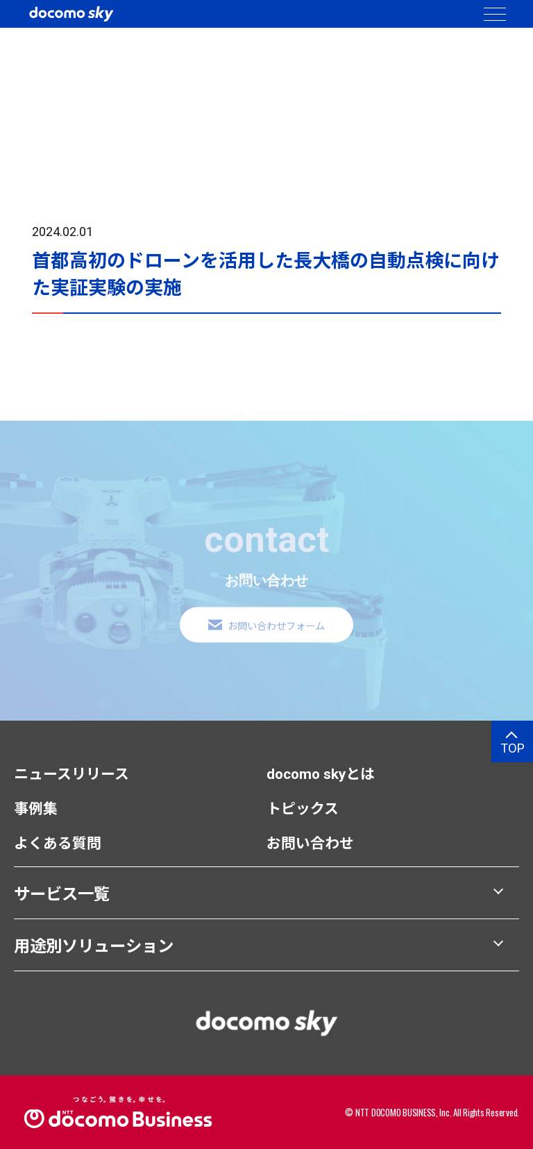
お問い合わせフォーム (276, 634)
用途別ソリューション (94, 946)
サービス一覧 (62, 894)
